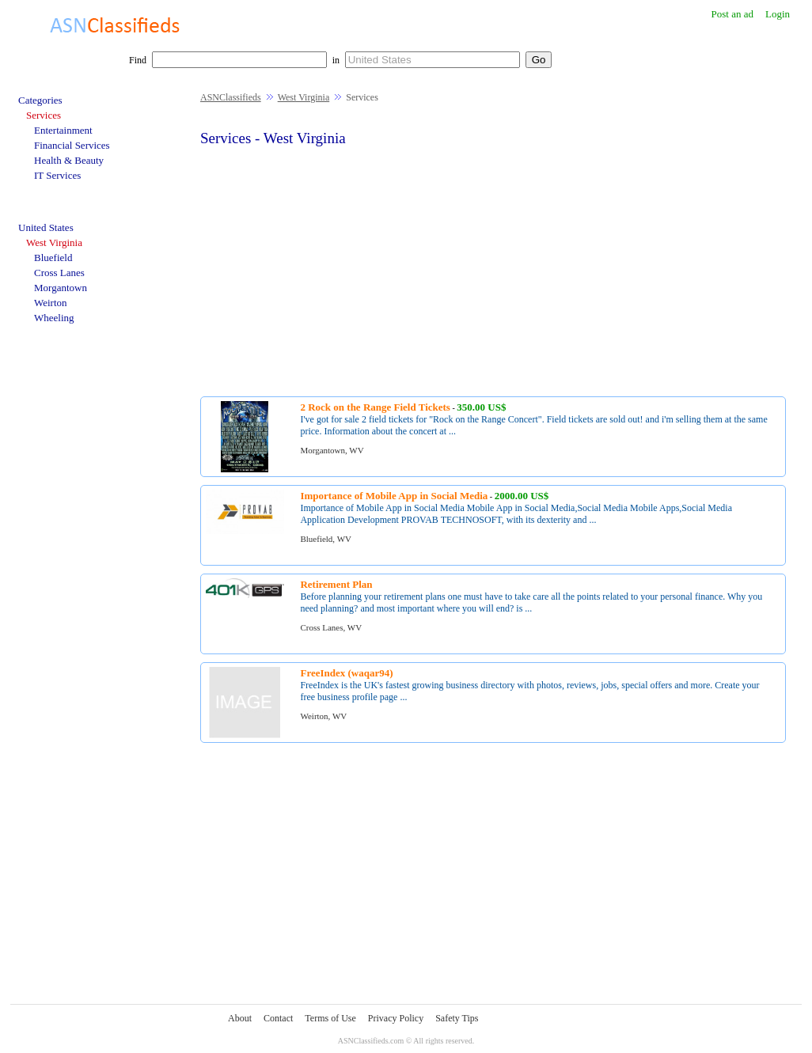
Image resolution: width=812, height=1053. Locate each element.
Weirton (50, 303)
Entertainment (63, 130)
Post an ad (732, 14)
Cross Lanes (59, 272)
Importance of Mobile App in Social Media (394, 496)
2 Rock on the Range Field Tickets (375, 407)
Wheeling (54, 318)
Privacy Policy (395, 1018)
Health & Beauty (69, 160)
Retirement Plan (336, 584)
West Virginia (304, 97)
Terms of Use (330, 1018)
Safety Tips (456, 1018)
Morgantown (60, 288)
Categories (40, 100)
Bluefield (53, 257)
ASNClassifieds (230, 97)
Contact (278, 1018)
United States (46, 227)
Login (777, 14)
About (240, 1018)
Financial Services (72, 145)
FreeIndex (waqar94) (346, 673)
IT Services (57, 175)
